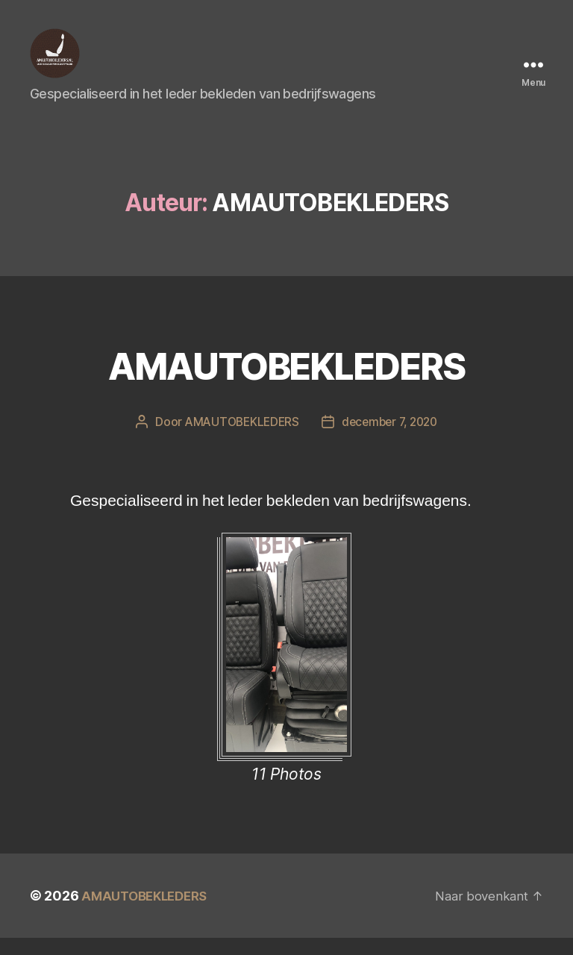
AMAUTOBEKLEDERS (286, 379)
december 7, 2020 (391, 438)
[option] (286, 681)
